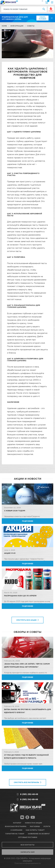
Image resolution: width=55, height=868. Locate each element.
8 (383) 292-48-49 (29, 794)
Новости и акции (33, 823)
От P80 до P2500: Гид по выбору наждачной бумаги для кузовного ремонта (26, 756)
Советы (30, 26)
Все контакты (27, 845)
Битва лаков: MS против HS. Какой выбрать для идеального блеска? (27, 710)
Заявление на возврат (39, 834)
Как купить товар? (35, 830)
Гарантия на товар (14, 834)
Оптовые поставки (27, 837)
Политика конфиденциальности (27, 863)
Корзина (47, 1)
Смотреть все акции (26, 620)
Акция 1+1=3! (10, 553)
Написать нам (28, 852)
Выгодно (51, 8)
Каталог (17, 823)
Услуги (46, 826)
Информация (16, 26)
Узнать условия (42, 18)
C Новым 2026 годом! (14, 510)
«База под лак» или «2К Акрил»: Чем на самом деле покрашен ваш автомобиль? (27, 665)
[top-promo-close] (51, 18)
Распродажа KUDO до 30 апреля (20, 596)
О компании (16, 830)
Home (4, 26)
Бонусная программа (15, 826)
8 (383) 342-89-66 (29, 799)
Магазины (35, 826)
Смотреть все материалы (26, 782)
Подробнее (27, 521)
